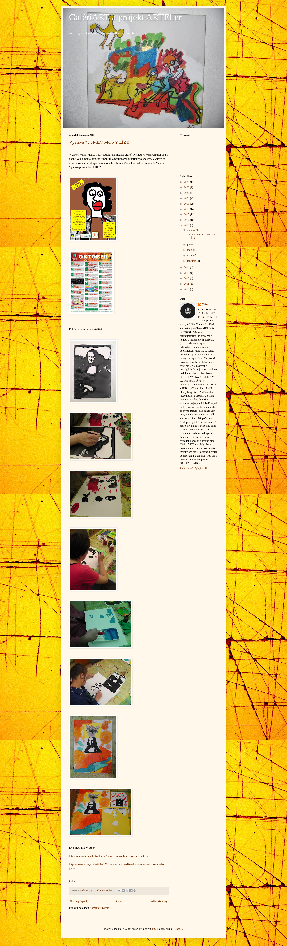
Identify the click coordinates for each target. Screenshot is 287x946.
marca (190, 255)
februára (192, 260)
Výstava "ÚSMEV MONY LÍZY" (100, 142)
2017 (187, 214)
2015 (187, 225)
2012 (187, 278)
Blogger (178, 928)
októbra (191, 230)
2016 (187, 219)
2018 (187, 209)
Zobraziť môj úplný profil (194, 468)
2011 (187, 283)
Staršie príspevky (158, 901)
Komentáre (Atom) (100, 907)
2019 (187, 203)
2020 (187, 198)
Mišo (205, 304)
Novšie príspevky (79, 901)
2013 (187, 273)
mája (190, 250)
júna (189, 244)
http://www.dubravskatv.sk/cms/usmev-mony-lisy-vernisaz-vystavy (108, 855)
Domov (119, 901)
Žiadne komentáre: (104, 890)
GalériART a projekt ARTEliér (125, 17)
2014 (187, 267)
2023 (187, 187)
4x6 (154, 928)
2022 (187, 192)
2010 (187, 289)
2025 (187, 182)
